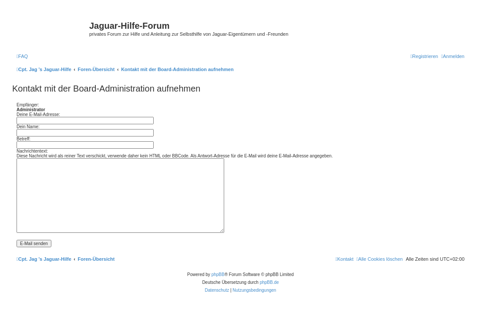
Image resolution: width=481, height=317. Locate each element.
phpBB (218, 274)
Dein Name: (28, 126)
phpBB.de (269, 282)
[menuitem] (22, 56)
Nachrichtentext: (32, 151)
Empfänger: (28, 104)
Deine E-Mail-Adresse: (38, 114)
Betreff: (23, 138)
